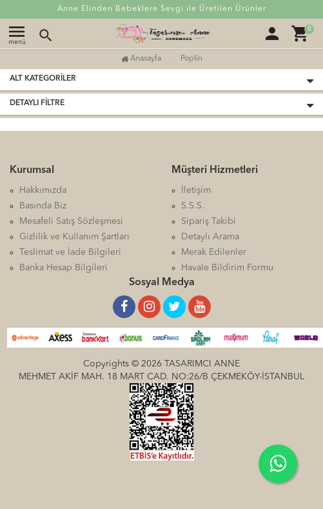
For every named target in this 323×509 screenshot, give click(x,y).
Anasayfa (141, 59)
